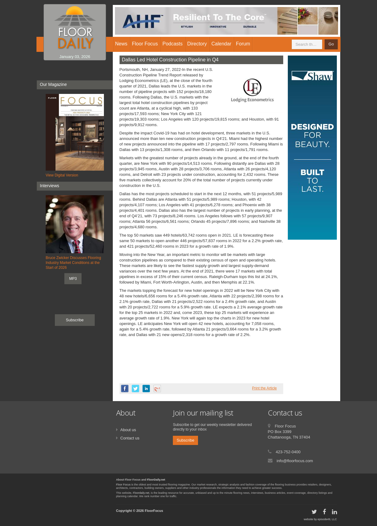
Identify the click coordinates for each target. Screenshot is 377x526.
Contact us (129, 438)
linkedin (146, 388)
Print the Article (264, 388)
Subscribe (75, 320)
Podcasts (172, 43)
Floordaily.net (141, 492)
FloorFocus (154, 510)
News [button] (121, 43)
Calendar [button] (221, 43)
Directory (197, 43)
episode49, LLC (327, 519)
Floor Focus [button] (145, 43)
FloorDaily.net (156, 479)
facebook (124, 388)
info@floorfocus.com (295, 460)
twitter (135, 388)
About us (128, 429)
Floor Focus (123, 484)
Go (331, 44)
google (157, 388)
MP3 (73, 279)
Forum (243, 43)
